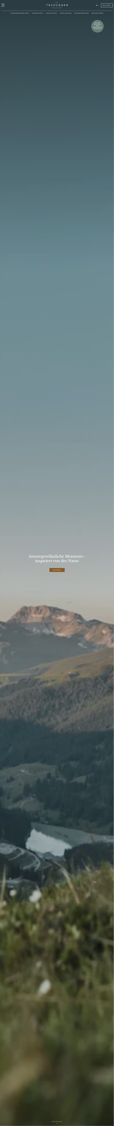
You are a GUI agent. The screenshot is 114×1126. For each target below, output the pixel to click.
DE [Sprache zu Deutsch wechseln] (97, 5)
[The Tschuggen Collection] (57, 5)
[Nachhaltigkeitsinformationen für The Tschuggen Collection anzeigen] (98, 25)
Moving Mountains (82, 13)
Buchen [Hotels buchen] (107, 5)
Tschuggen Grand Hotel (19, 13)
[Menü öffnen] (3, 5)
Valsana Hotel (37, 13)
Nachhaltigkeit (98, 13)
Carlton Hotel (51, 13)
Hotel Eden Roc (66, 13)
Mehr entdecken (57, 1122)
